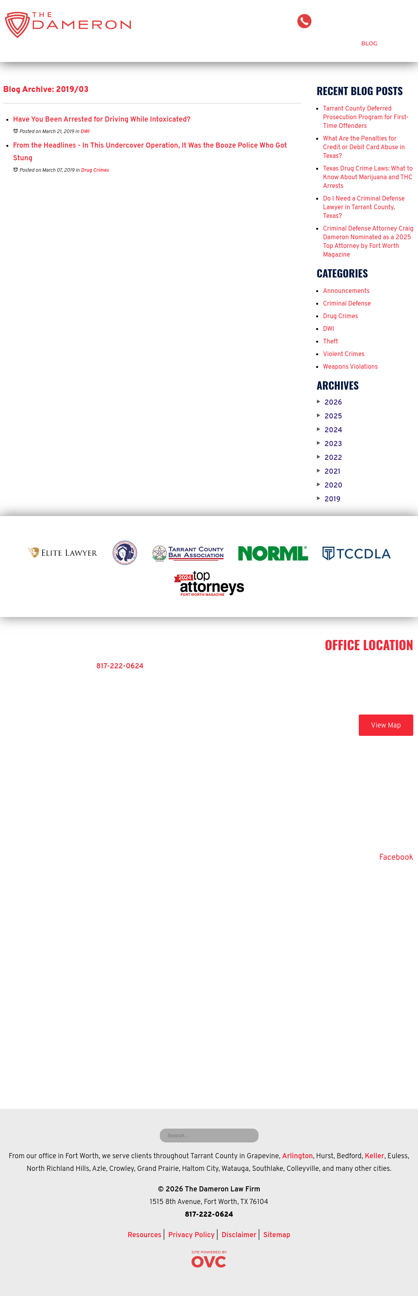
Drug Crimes (95, 170)
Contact (399, 43)
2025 (329, 417)
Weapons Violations (350, 367)
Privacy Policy (191, 1235)
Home (136, 43)
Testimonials (332, 43)
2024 (329, 431)
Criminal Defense (273, 43)
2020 (329, 486)
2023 (329, 444)
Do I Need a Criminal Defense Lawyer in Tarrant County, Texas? (364, 207)
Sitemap (277, 1235)
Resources (144, 1235)
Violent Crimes (343, 354)
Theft (330, 342)
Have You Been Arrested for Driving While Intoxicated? (101, 119)
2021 (329, 472)
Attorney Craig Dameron (195, 43)
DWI (85, 132)
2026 (329, 403)
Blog (369, 43)
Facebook (396, 858)
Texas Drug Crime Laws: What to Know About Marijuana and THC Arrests (367, 177)
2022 (329, 458)
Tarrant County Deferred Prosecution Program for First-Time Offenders (366, 117)
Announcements (346, 291)
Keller (374, 1156)
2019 (328, 500)
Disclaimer (238, 1235)
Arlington (297, 1156)
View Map (386, 725)
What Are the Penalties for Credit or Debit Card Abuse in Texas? (364, 147)
